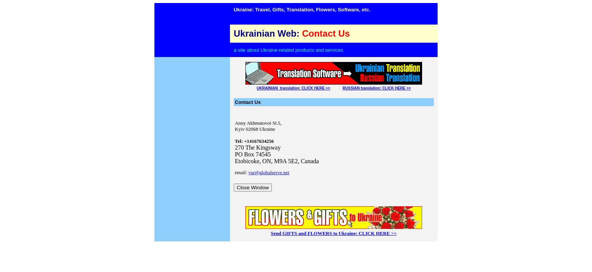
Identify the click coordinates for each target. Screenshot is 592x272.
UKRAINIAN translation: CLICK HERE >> (293, 88)
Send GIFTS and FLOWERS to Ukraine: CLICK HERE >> (333, 233)
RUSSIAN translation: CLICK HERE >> (377, 88)
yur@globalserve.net (268, 172)
